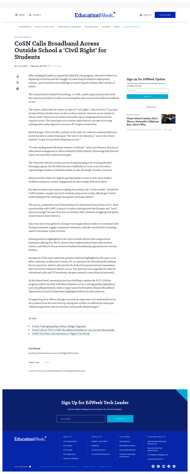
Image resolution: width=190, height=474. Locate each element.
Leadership (40, 27)
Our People (67, 450)
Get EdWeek (124, 437)
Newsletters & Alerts (127, 446)
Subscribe (165, 15)
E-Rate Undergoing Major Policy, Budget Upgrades (59, 326)
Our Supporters (69, 454)
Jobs (132, 27)
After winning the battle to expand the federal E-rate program (61, 75)
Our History (67, 446)
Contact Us (96, 437)
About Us (67, 437)
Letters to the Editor (99, 441)
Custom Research (155, 459)
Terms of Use (88, 467)
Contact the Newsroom (100, 454)
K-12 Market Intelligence (157, 455)
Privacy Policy (105, 467)
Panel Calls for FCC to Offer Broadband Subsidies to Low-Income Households (73, 330)
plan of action (97, 94)
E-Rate (47, 362)
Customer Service (98, 450)
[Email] (81, 418)
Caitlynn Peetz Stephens (136, 130)
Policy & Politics (60, 27)
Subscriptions (124, 441)
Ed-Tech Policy (23, 37)
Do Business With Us (156, 437)
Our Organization (70, 441)
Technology (107, 27)
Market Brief (147, 27)
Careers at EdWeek (70, 458)
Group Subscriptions (127, 450)
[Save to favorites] (17, 83)
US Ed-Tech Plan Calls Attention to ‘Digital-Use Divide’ (61, 333)
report (68, 287)
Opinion (121, 27)
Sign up (120, 419)
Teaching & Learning (85, 27)
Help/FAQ (95, 446)
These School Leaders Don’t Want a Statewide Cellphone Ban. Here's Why (143, 121)
